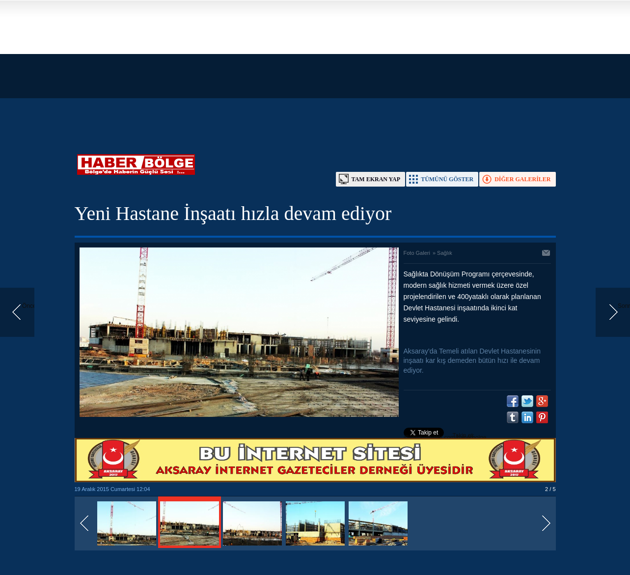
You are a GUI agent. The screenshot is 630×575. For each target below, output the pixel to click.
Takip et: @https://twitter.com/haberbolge (445, 436)
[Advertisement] (294, 68)
